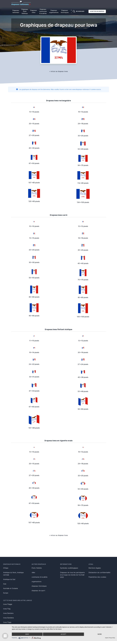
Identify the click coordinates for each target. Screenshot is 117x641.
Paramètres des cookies (97, 577)
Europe (5, 593)
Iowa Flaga (7, 622)
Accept (63, 634)
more (100, 634)
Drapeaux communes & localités (43, 11)
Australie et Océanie (10, 588)
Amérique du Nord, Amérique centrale (13, 574)
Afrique (5, 568)
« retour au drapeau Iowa (58, 71)
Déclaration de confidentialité (99, 572)
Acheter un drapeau (97, 11)
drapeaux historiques (39, 586)
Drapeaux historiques (65, 11)
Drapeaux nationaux (15, 11)
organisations (36, 581)
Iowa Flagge (7, 604)
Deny (27, 634)
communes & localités (39, 577)
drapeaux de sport (38, 591)
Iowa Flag (6, 609)
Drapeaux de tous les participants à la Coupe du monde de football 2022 (72, 575)
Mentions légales (95, 568)
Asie (4, 584)
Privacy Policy (112, 637)
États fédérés (37, 568)
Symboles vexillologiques (69, 568)
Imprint (106, 637)
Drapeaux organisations (53, 11)
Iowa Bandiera (8, 618)
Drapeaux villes (33, 11)
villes (33, 572)
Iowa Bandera (8, 613)
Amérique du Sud (9, 579)
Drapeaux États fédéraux (24, 11)
